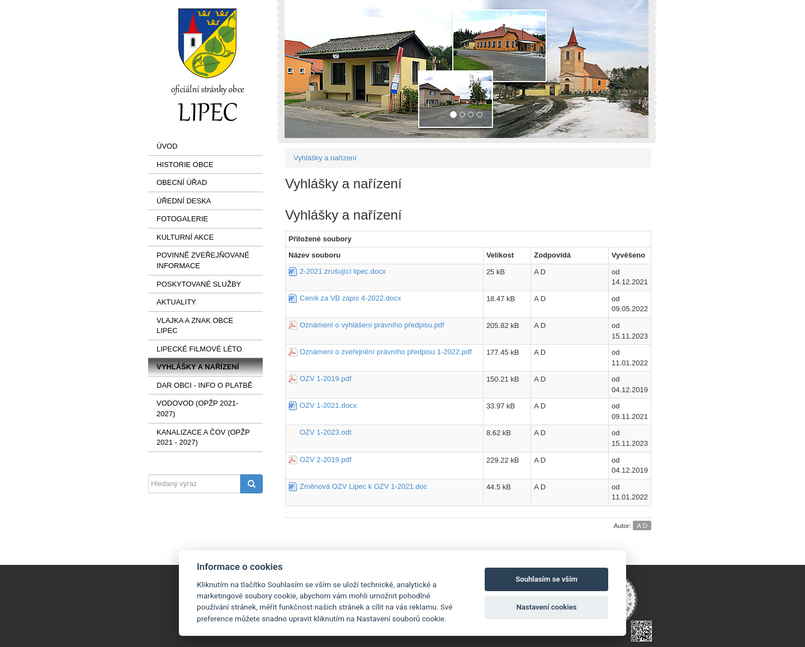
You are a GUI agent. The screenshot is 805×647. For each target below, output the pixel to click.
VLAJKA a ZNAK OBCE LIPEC (195, 325)
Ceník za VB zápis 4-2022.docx (350, 298)
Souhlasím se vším (546, 579)
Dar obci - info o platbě (205, 385)
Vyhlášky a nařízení (198, 367)
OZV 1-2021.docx (328, 405)
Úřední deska (184, 201)
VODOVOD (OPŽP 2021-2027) (197, 408)
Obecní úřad (182, 182)
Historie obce (185, 164)
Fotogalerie (182, 219)
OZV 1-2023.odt (326, 432)
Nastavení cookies (547, 607)
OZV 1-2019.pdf (326, 378)
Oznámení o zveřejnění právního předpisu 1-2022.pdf (386, 352)
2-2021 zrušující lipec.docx (343, 271)
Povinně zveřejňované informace (203, 260)
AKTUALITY (176, 302)
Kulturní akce (185, 237)
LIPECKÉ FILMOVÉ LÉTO (199, 349)
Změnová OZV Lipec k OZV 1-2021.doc (363, 486)
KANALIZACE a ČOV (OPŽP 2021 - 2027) (203, 437)
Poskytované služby (199, 284)
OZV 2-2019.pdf (326, 459)
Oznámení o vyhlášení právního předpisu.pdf (372, 325)
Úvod (167, 146)
